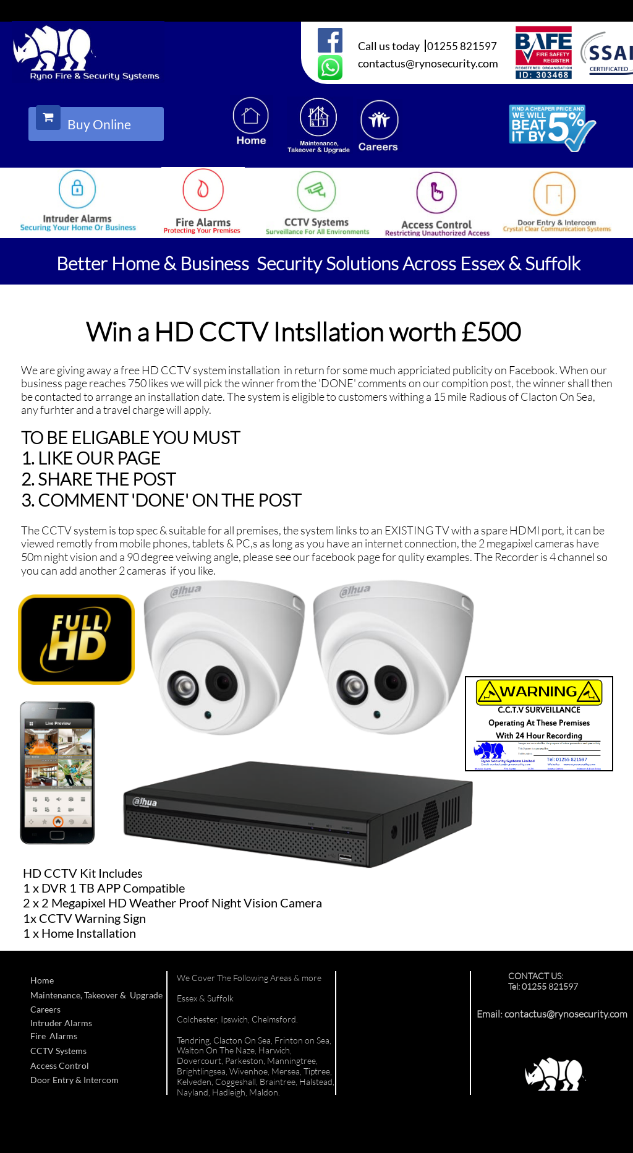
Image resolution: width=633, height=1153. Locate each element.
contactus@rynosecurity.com (565, 1014)
